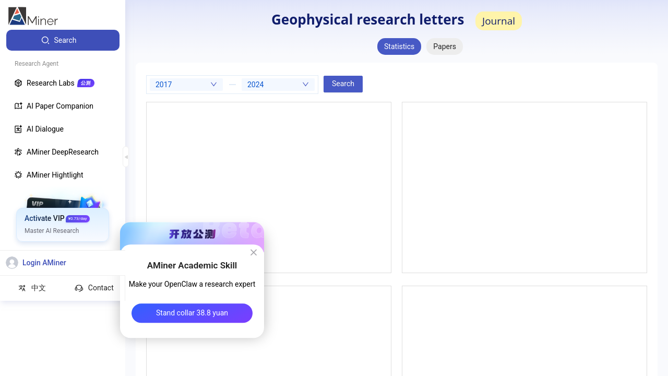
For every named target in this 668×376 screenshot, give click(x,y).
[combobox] (186, 84)
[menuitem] (63, 40)
